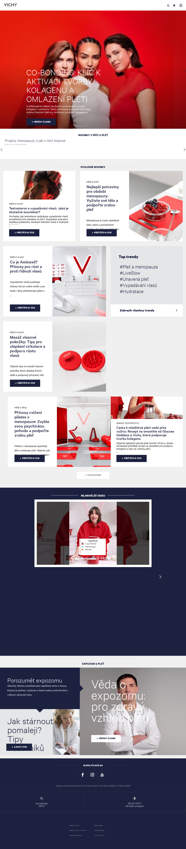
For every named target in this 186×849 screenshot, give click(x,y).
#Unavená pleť (134, 279)
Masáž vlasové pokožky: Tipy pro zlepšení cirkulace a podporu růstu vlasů (27, 346)
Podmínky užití (74, 825)
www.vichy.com (99, 835)
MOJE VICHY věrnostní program (134, 801)
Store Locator (98, 825)
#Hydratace (132, 291)
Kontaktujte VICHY (41, 801)
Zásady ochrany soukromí (77, 830)
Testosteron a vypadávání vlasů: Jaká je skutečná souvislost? (38, 210)
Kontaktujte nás (99, 830)
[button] (181, 5)
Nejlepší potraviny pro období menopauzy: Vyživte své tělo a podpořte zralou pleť (102, 198)
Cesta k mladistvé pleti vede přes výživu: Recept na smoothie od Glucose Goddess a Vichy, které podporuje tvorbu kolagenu (145, 433)
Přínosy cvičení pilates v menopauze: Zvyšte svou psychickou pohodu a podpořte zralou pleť (31, 424)
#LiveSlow (130, 273)
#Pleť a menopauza (139, 266)
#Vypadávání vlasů (138, 285)
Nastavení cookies (75, 835)
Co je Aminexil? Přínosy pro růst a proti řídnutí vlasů (26, 266)
